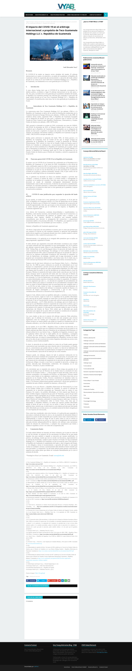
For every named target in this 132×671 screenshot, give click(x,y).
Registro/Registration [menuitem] (58, 15)
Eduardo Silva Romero (89, 286)
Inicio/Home (67, 667)
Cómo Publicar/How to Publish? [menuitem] (77, 15)
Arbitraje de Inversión (39, 22)
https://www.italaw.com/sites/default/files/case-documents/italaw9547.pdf (56, 551)
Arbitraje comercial (89, 340)
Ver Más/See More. (102, 652)
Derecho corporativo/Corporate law (93, 371)
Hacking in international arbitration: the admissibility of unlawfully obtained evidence (98, 117)
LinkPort (36, 666)
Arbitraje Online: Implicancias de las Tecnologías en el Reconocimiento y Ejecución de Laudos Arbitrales (96, 129)
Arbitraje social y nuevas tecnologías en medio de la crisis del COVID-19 (98, 140)
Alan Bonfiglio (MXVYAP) (90, 173)
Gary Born (86, 299)
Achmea (86, 335)
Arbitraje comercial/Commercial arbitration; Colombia (94, 347)
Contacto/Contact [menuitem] (95, 15)
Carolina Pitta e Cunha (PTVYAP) (92, 179)
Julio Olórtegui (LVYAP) (89, 232)
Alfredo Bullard (87, 280)
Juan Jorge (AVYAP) (88, 221)
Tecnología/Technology (90, 401)
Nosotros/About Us (93, 667)
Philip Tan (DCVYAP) (88, 256)
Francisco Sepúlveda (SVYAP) (91, 202)
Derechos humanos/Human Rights (93, 374)
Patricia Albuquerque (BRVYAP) (92, 262)
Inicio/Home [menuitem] (29, 15)
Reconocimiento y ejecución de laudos (94, 392)
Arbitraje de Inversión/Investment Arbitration (92, 359)
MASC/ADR (86, 386)
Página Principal (30, 22)
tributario (86, 404)
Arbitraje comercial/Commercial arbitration (95, 343)
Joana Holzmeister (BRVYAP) (91, 215)
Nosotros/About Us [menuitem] (41, 15)
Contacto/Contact (103, 667)
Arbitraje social (88, 363)
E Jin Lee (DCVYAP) (88, 190)
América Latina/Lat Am (89, 337)
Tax (85, 395)
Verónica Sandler (88, 157)
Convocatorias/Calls (89, 368)
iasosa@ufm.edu (59, 455)
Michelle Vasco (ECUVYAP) (90, 251)
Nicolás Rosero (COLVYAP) (90, 164)
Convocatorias (87, 366)
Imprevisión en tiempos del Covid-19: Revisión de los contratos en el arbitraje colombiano (98, 106)
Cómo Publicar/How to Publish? (79, 667)
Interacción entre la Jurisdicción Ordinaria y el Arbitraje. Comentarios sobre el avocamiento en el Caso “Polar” (98, 68)
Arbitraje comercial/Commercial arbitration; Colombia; (94, 351)
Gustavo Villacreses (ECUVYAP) (91, 207)
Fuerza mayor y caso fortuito (91, 380)
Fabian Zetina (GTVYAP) (90, 196)
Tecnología (86, 398)
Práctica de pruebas (89, 389)
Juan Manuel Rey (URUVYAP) (91, 226)
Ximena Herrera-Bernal (89, 320)
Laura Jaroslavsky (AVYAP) (90, 238)
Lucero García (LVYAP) (89, 243)
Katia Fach (86, 305)
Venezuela (86, 407)
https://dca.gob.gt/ (40, 573)
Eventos (86, 377)
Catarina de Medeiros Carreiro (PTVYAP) (94, 185)
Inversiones (87, 383)
